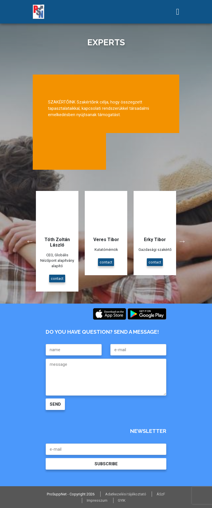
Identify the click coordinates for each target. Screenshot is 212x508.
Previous (30, 241)
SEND (55, 404)
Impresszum (97, 500)
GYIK (122, 500)
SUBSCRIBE (106, 463)
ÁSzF (161, 494)
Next (182, 241)
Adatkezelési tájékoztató (125, 494)
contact (57, 278)
